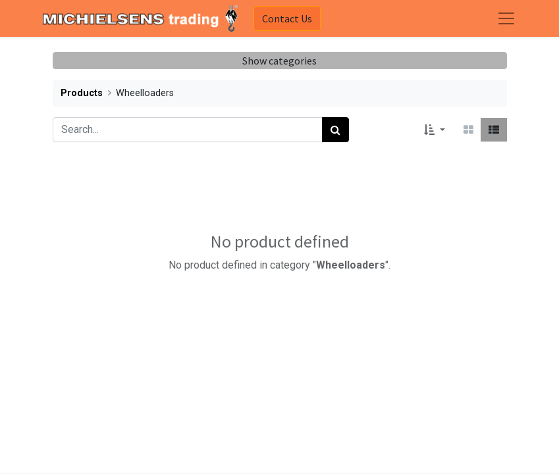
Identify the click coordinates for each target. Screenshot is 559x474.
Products (82, 93)
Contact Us (287, 18)
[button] (434, 130)
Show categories (279, 60)
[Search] (335, 129)
